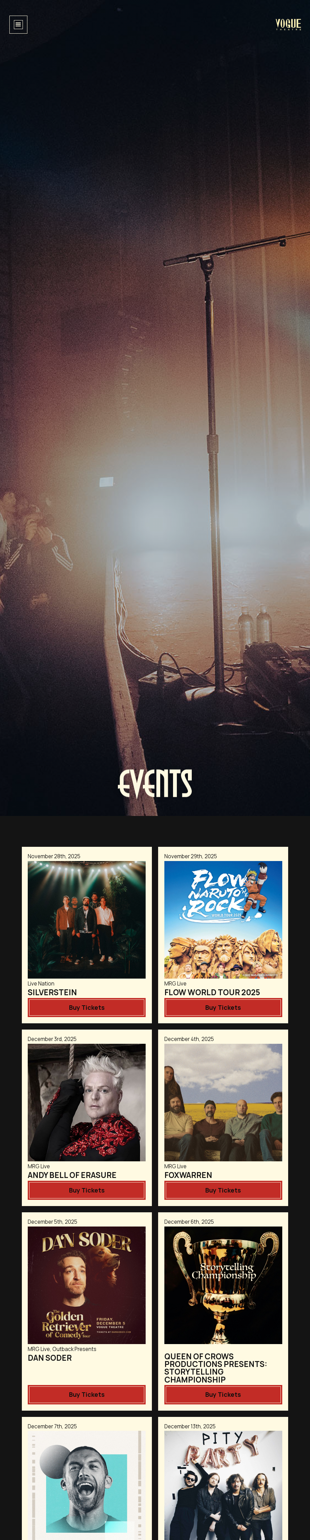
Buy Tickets (87, 1007)
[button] (18, 25)
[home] (288, 24)
